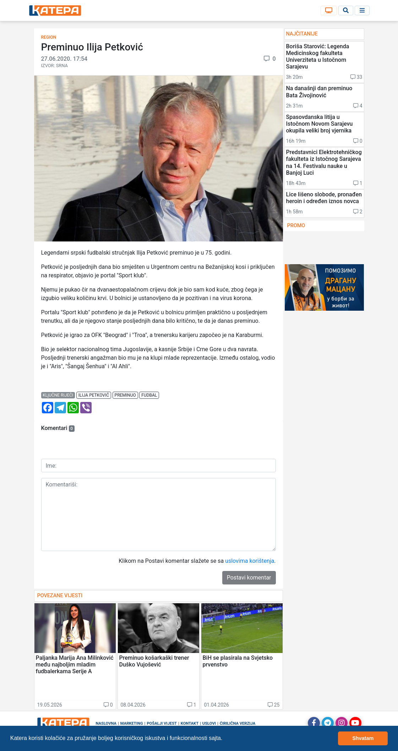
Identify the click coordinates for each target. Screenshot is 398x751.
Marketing (131, 723)
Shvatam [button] (363, 738)
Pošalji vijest (162, 723)
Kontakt (189, 723)
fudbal (149, 395)
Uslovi (209, 723)
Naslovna (106, 723)
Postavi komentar (249, 577)
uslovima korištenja (249, 560)
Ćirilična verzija (237, 723)
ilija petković (93, 395)
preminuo (125, 395)
